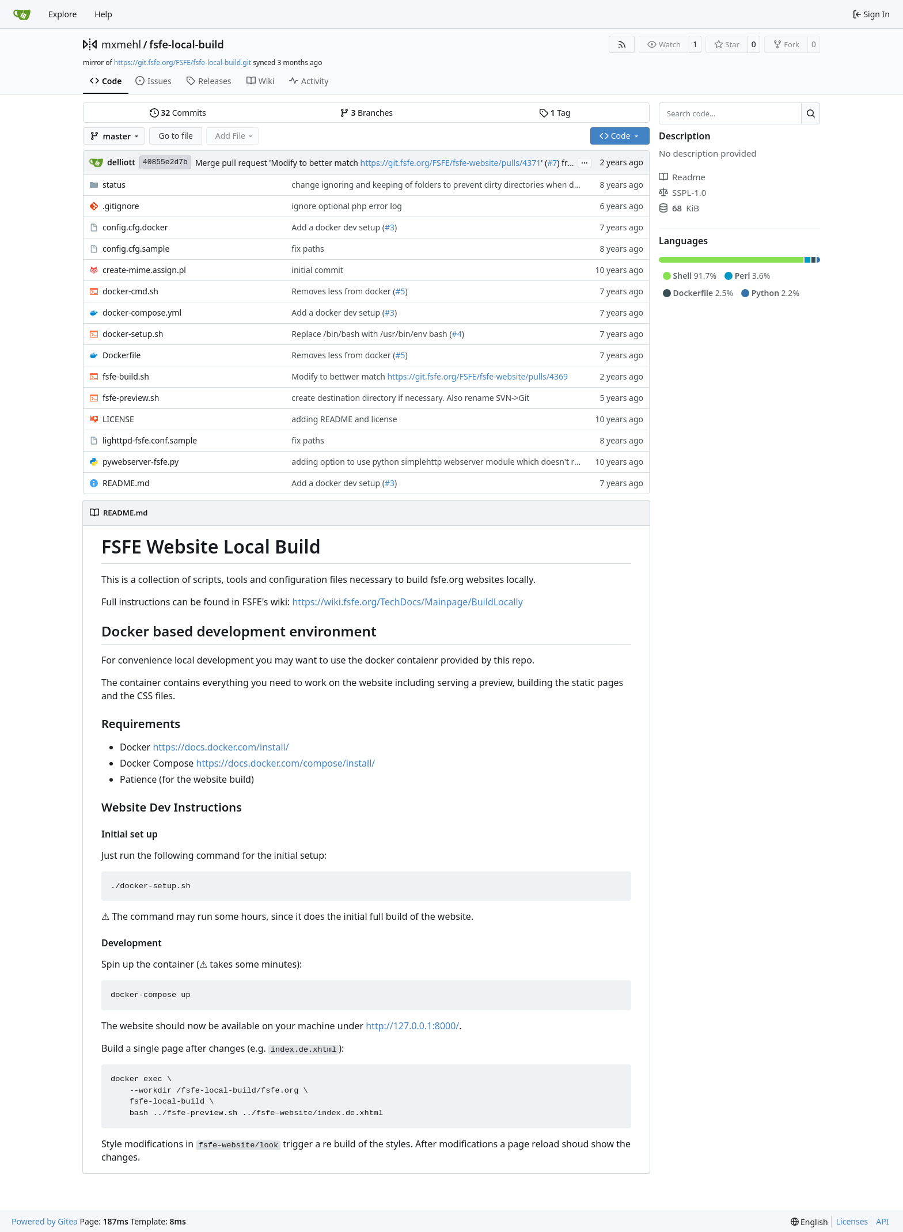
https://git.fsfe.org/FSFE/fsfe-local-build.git (182, 62)
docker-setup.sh (133, 333)
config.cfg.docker (135, 227)
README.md (126, 482)
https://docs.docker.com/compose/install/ (285, 763)
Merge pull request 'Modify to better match (278, 162)
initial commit (317, 269)
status (114, 184)
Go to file (175, 135)
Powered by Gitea (45, 1221)
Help (103, 14)
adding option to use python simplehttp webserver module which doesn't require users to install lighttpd (489, 461)
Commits (178, 112)
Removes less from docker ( (343, 291)
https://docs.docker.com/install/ (221, 747)
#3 (389, 227)
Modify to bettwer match (339, 376)
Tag (554, 112)
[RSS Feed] (622, 44)
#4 (457, 333)
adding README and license (344, 419)
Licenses (852, 1221)
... (584, 162)
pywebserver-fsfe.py (141, 461)
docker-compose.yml (142, 312)
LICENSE (118, 419)
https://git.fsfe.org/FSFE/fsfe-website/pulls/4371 (451, 162)
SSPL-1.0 (682, 192)
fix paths (307, 248)
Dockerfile (122, 355)
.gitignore (121, 205)
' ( (544, 162)
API (882, 1221)
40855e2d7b (165, 162)
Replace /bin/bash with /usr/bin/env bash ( (371, 333)
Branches (366, 112)
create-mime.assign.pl (144, 269)
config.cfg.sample (136, 248)
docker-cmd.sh (130, 291)
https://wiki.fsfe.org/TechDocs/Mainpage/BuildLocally (407, 602)
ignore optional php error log (346, 205)
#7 (552, 162)
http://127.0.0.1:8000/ (412, 1025)
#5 (400, 291)
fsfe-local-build (186, 44)
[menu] (809, 1221)
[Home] (22, 14)
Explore (62, 14)
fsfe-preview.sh (131, 397)
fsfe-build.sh (126, 376)
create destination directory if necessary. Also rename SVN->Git (410, 397)
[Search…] (810, 113)
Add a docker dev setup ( (338, 227)
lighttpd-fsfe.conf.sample (150, 440)
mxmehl (121, 44)
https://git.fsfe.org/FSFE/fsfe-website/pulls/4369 (477, 376)
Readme (682, 177)
